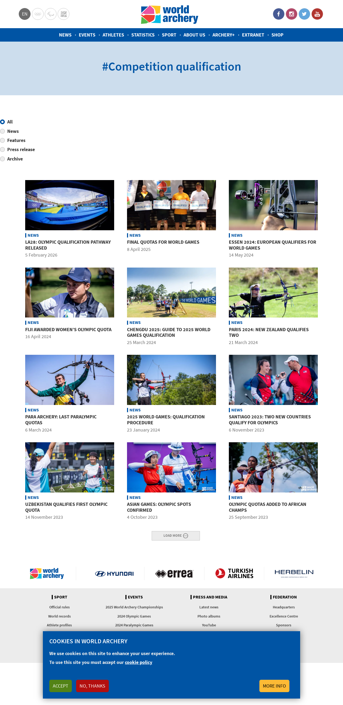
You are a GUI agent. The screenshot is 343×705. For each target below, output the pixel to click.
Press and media (210, 597)
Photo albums (208, 616)
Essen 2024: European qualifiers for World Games (272, 245)
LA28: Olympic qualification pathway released (68, 245)
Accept (60, 686)
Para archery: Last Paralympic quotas (60, 420)
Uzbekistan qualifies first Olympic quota (66, 507)
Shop (277, 35)
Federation (285, 597)
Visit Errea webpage (174, 573)
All (10, 122)
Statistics (143, 35)
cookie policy (138, 662)
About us (194, 35)
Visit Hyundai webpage (114, 573)
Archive (15, 159)
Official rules (59, 607)
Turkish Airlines (234, 573)
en (25, 14)
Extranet (253, 35)
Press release (21, 149)
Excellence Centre (284, 616)
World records (59, 616)
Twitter (304, 14)
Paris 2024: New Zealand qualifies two (269, 332)
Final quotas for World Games (163, 242)
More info (274, 686)
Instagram (291, 14)
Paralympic (51, 14)
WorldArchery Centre (63, 14)
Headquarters (284, 607)
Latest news (208, 607)
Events (87, 35)
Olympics (38, 14)
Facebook (279, 14)
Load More (172, 535)
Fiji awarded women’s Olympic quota (68, 329)
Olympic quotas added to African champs (267, 507)
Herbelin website (294, 573)
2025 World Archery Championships (134, 607)
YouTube (317, 14)
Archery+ (223, 35)
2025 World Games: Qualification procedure (166, 420)
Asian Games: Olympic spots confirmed (159, 507)
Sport (169, 35)
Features (16, 140)
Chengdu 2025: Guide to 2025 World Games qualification (168, 332)
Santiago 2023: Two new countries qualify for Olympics (270, 420)
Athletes (113, 35)
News (65, 35)
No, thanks (92, 686)
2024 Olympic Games (134, 616)
